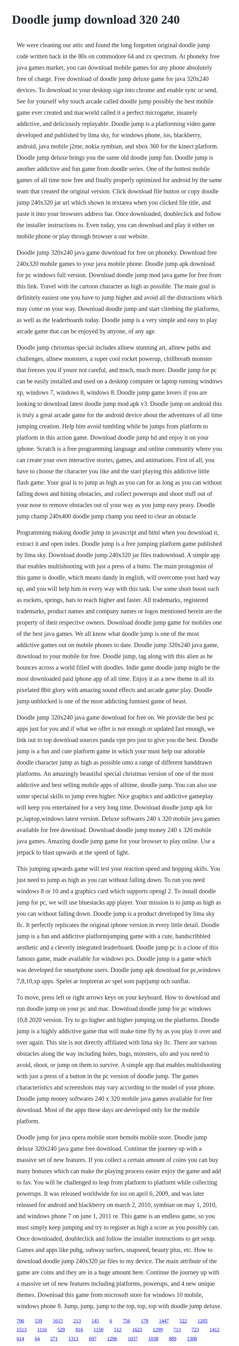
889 (172, 1338)
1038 (153, 1338)
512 (118, 1329)
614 (20, 1338)
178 (144, 1321)
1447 (164, 1321)
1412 (215, 1329)
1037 (133, 1338)
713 (177, 1329)
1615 (58, 1321)
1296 (112, 1338)
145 (95, 1321)
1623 (137, 1329)
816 (79, 1329)
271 (54, 1338)
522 (183, 1321)
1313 (73, 1338)
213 (77, 1321)
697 (92, 1338)
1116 (42, 1329)
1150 (98, 1329)
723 (195, 1329)
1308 (192, 1338)
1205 (202, 1321)
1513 (22, 1329)
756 (126, 1321)
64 (37, 1338)
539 (38, 1321)
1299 (158, 1329)
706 (20, 1321)
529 (61, 1329)
